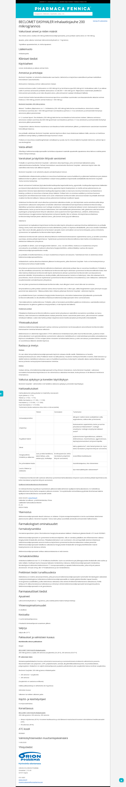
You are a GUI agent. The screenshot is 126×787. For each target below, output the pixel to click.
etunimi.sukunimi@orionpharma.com (31, 782)
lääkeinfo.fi (42, 2)
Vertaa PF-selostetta (100, 21)
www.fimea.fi (32, 498)
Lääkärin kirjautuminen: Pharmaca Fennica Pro (73, 2)
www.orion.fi (23, 780)
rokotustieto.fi (52, 2)
